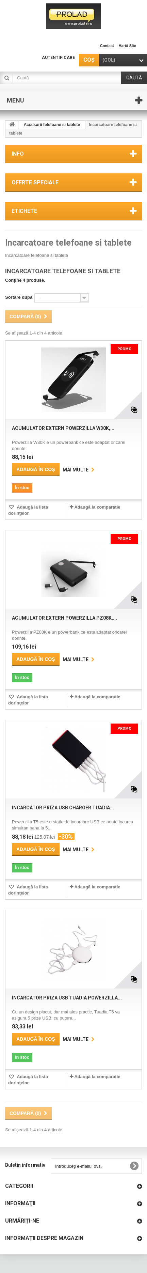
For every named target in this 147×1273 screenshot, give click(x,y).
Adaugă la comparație (97, 507)
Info (18, 154)
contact (107, 46)
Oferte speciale (35, 182)
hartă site (127, 46)
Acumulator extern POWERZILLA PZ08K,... (64, 618)
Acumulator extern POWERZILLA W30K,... (63, 428)
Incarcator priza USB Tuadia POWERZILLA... (67, 997)
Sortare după (18, 297)
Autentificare (58, 57)
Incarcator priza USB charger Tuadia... (63, 807)
